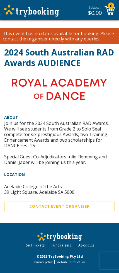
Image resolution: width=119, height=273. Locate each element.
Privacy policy (43, 262)
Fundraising (62, 245)
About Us (86, 245)
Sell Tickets (35, 245)
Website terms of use (71, 262)
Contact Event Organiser (59, 206)
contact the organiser (25, 39)
